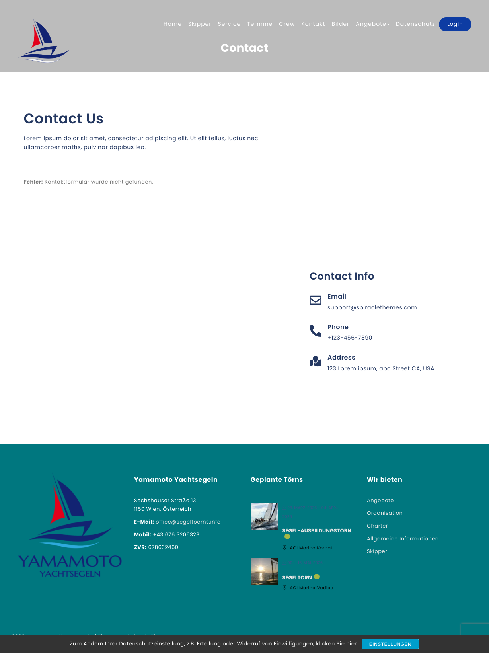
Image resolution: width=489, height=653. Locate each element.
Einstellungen (390, 644)
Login (455, 24)
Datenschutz (415, 24)
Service (229, 24)
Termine (260, 24)
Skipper (200, 24)
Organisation (385, 513)
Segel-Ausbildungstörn (317, 531)
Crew (287, 24)
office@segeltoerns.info (188, 522)
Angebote (373, 24)
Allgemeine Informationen (403, 538)
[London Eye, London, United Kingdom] (385, 175)
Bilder (340, 24)
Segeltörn (297, 578)
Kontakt (313, 24)
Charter (377, 526)
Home (173, 24)
